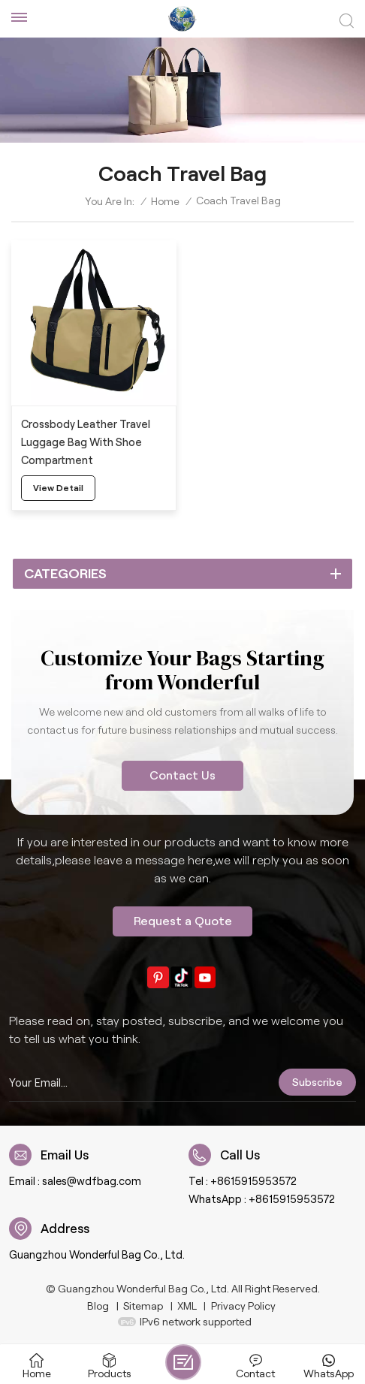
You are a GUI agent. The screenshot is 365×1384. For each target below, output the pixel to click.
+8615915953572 (253, 1181)
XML (187, 1306)
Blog (98, 1306)
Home (165, 201)
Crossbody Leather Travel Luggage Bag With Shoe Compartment (85, 442)
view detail (58, 488)
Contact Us (182, 775)
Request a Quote (183, 921)
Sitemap (143, 1306)
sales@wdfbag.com (91, 1181)
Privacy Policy (243, 1306)
